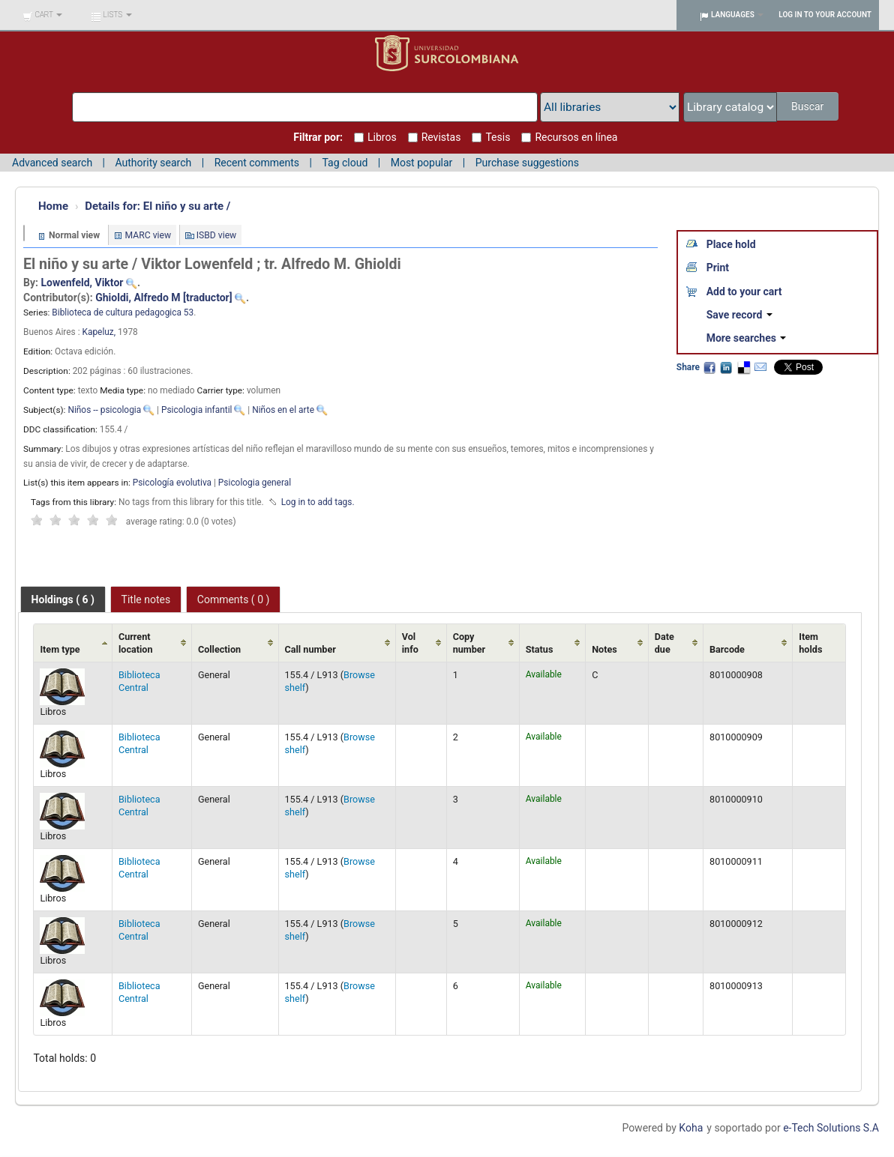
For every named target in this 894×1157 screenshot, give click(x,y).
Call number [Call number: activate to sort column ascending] (310, 649)
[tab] (63, 599)
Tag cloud (345, 163)
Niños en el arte (283, 410)
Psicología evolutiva (172, 482)
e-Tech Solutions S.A (831, 1128)
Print (717, 268)
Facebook (709, 367)
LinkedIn (726, 367)
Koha (691, 1128)
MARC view (148, 235)
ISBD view (216, 235)
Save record (739, 315)
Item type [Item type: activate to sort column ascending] (60, 649)
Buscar (809, 106)
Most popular (422, 163)
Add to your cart (744, 291)
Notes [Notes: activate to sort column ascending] (604, 649)
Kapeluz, (100, 332)
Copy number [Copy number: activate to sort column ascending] (469, 643)
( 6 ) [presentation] (63, 599)
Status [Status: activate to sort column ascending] (540, 649)
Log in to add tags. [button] (318, 502)
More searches (746, 338)
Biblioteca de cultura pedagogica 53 (123, 312)
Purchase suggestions (527, 163)
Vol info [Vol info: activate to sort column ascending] (410, 643)
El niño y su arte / (157, 206)
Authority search (153, 163)
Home (53, 206)
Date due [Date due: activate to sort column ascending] (664, 643)
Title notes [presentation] (146, 599)
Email (760, 367)
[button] (42, 15)
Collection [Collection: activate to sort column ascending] (219, 649)
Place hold (731, 244)
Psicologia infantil (196, 410)
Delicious (743, 367)
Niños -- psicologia (104, 410)
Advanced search (52, 163)
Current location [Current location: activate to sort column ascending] (135, 643)
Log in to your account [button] (825, 14)
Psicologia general (254, 482)
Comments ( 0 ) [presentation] (233, 599)
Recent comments (256, 163)
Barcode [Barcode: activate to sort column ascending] (727, 649)
